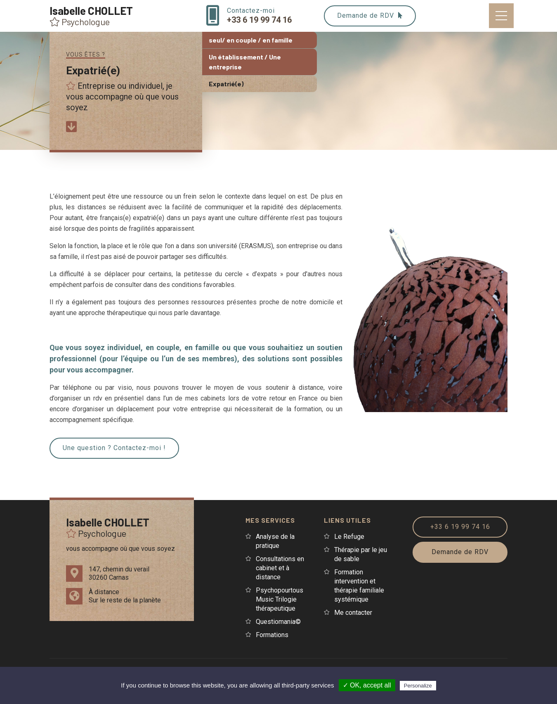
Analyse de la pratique (275, 541)
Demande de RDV (370, 15)
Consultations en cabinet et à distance (280, 568)
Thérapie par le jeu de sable (360, 554)
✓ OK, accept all (367, 685)
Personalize (418, 686)
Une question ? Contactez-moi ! (114, 448)
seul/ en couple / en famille (251, 40)
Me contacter (353, 612)
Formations (272, 635)
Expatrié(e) (226, 84)
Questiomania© (278, 622)
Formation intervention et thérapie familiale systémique (359, 585)
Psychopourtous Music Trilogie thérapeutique (279, 599)
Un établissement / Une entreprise (245, 62)
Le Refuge (349, 536)
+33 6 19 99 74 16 (460, 527)
